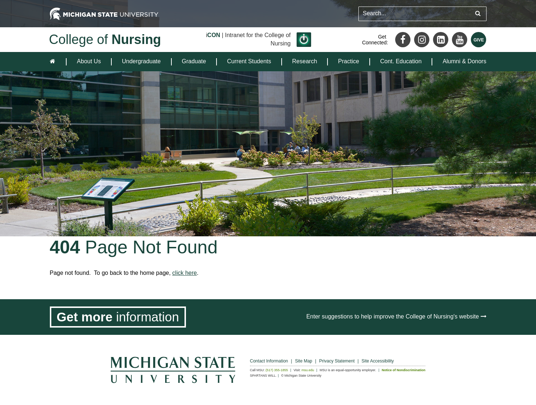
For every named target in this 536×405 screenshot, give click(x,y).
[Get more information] (118, 317)
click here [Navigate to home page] (184, 273)
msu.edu (308, 370)
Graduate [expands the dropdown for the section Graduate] (194, 61)
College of (105, 39)
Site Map (303, 361)
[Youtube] (459, 39)
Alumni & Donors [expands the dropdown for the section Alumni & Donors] (464, 61)
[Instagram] (421, 39)
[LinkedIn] (440, 39)
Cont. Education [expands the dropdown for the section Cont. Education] (401, 61)
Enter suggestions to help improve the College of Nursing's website (396, 316)
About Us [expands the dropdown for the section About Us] (89, 61)
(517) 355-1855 (277, 370)
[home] (54, 61)
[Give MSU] (478, 39)
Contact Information (269, 361)
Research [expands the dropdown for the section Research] (304, 61)
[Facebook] (402, 39)
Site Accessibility (378, 361)
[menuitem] (89, 61)
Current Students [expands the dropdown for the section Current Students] (249, 61)
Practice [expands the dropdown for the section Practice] (348, 61)
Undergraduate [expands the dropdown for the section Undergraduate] (141, 61)
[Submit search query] (478, 13)
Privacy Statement (336, 361)
